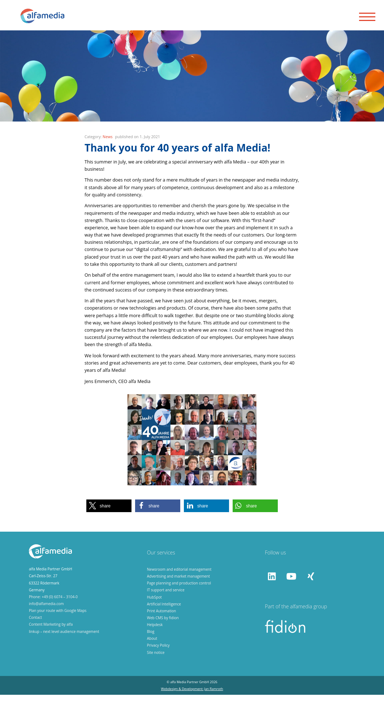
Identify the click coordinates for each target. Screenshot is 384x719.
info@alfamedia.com (46, 627)
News (107, 160)
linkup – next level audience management (64, 655)
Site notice (156, 676)
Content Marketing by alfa (51, 648)
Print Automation (161, 635)
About (152, 662)
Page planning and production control (179, 607)
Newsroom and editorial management (179, 593)
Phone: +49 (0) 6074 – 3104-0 (53, 621)
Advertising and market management (178, 600)
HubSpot (154, 621)
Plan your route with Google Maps (57, 634)
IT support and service (166, 614)
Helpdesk (155, 648)
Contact (35, 641)
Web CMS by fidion (163, 641)
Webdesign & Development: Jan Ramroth (192, 713)
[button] (108, 530)
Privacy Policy (158, 669)
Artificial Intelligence (164, 628)
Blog (151, 655)
